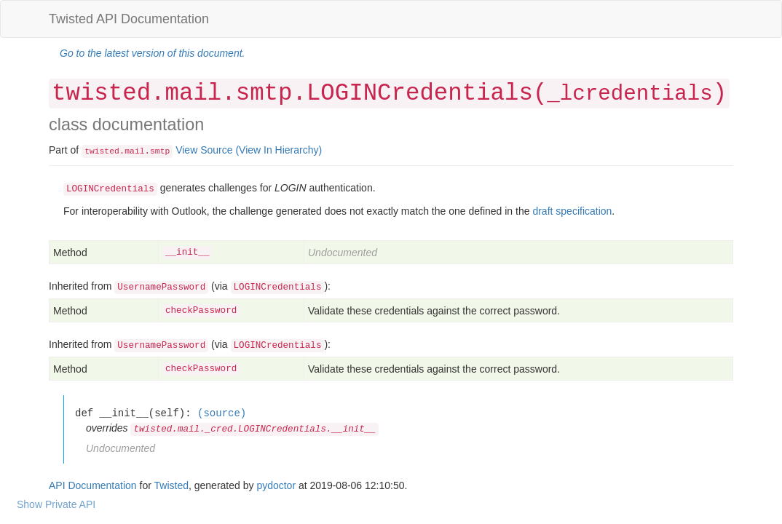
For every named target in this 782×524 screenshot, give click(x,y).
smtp (160, 151)
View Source (203, 150)
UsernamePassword (161, 287)
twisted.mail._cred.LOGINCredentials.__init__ (254, 429)
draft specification (572, 211)
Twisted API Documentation (129, 19)
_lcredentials (629, 94)
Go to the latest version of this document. (152, 53)
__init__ (187, 252)
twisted (101, 151)
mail (134, 151)
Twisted (171, 485)
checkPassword (201, 311)
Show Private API (56, 504)
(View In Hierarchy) (278, 150)
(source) (221, 413)
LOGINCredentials (278, 287)
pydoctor (276, 485)
